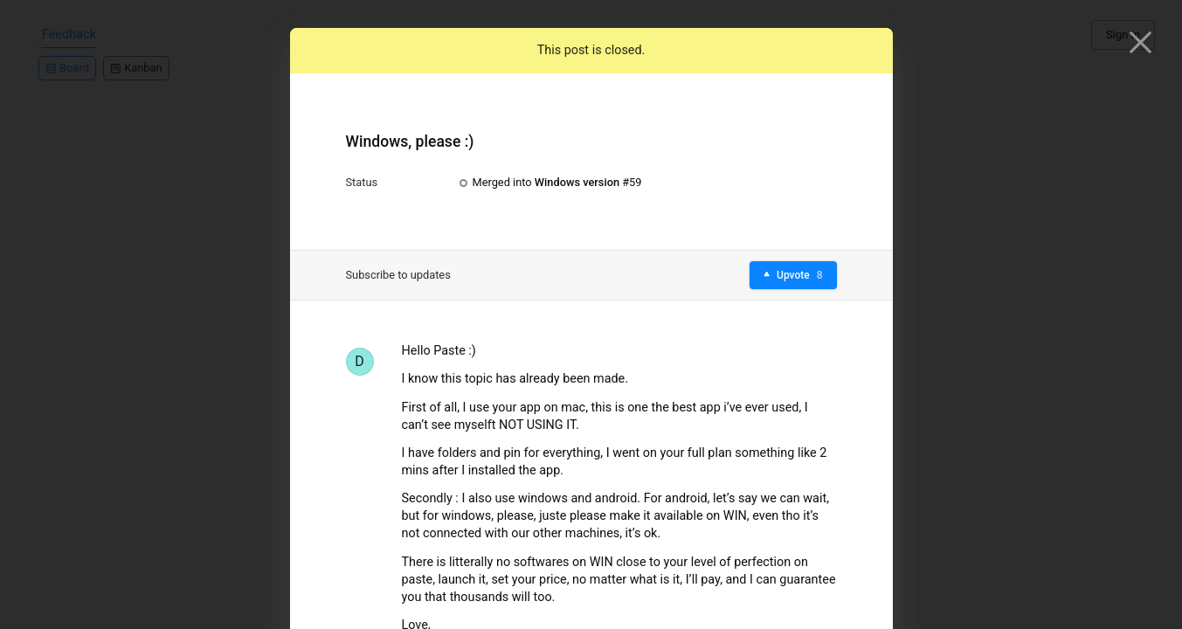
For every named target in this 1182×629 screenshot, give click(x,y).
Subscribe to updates (398, 274)
